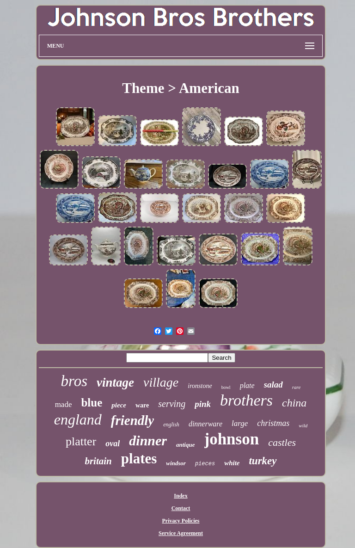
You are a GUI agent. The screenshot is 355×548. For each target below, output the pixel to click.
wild (303, 425)
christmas (273, 423)
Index (180, 496)
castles (282, 442)
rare (296, 387)
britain (98, 461)
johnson (231, 439)
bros (74, 381)
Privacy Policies (181, 520)
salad (273, 384)
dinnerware (205, 424)
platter (81, 441)
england (78, 419)
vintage (115, 382)
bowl (226, 387)
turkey (262, 461)
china (294, 403)
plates (139, 458)
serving (171, 404)
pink (203, 404)
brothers (246, 400)
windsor (176, 463)
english (171, 424)
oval (112, 443)
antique (185, 444)
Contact (180, 508)
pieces (205, 464)
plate (247, 385)
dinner (148, 440)
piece (118, 405)
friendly (132, 420)
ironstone (200, 385)
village (160, 382)
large (240, 423)
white (231, 463)
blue (91, 402)
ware (142, 405)
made (63, 404)
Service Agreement (181, 533)
